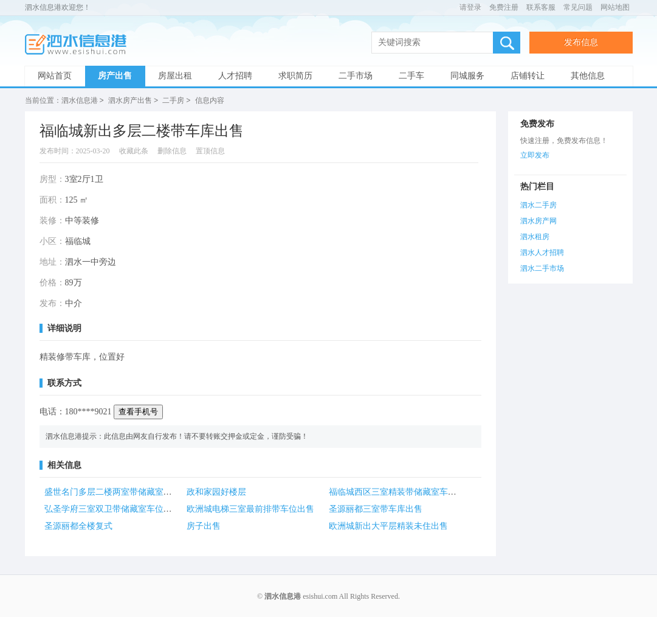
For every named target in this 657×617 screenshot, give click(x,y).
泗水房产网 (538, 220)
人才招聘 (235, 75)
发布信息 (581, 42)
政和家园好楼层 (216, 491)
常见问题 (578, 7)
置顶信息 (210, 150)
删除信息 (172, 150)
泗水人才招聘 (542, 252)
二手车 (411, 75)
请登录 (470, 7)
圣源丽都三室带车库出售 (375, 508)
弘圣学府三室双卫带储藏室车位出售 (112, 508)
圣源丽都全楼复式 (78, 525)
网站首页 (55, 75)
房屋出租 (175, 75)
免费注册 (503, 7)
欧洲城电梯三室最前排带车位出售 (250, 508)
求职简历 (295, 75)
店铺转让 (528, 75)
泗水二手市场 (542, 267)
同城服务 (467, 75)
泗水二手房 (538, 204)
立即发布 (534, 154)
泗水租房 (534, 236)
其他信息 (588, 75)
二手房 (173, 100)
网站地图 (615, 7)
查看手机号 (138, 411)
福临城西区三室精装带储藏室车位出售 (401, 491)
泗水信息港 (79, 44)
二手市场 (356, 75)
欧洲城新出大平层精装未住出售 (388, 525)
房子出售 (204, 525)
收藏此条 (133, 150)
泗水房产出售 (130, 100)
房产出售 (115, 75)
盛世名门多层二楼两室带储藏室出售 (112, 491)
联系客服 (541, 7)
